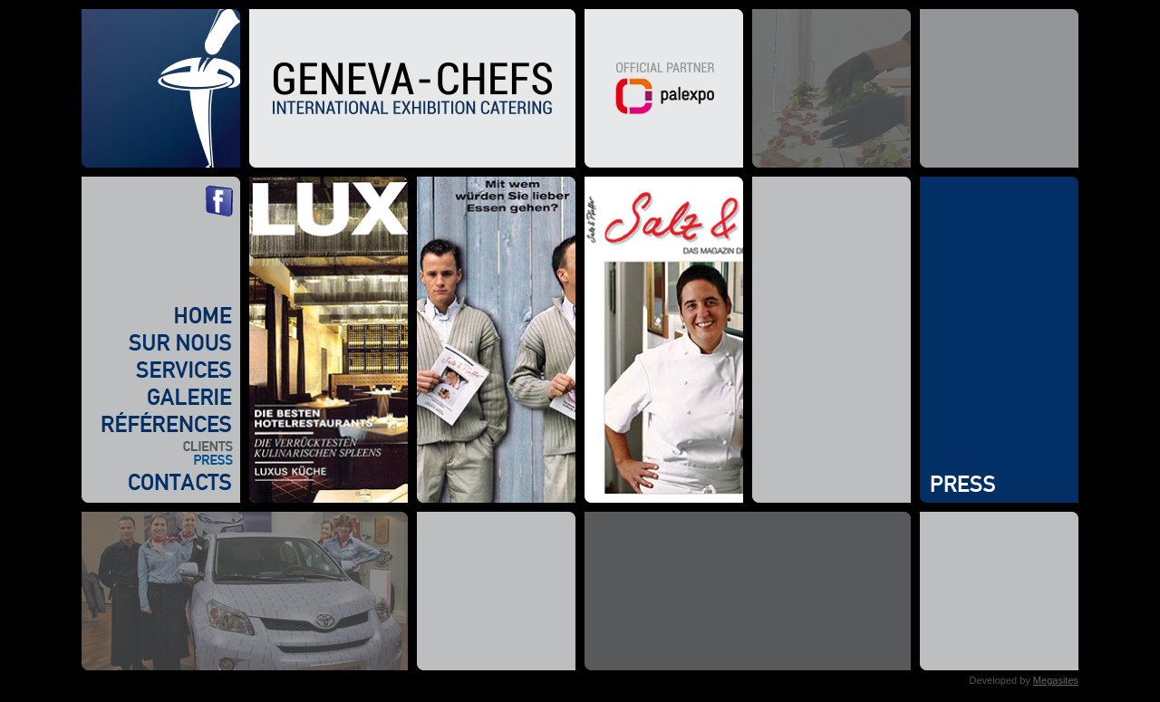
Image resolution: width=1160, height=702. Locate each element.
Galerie (157, 397)
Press (157, 459)
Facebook (219, 201)
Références (157, 424)
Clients (157, 446)
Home (157, 315)
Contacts (157, 482)
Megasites (1055, 680)
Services (157, 369)
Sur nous (157, 342)
